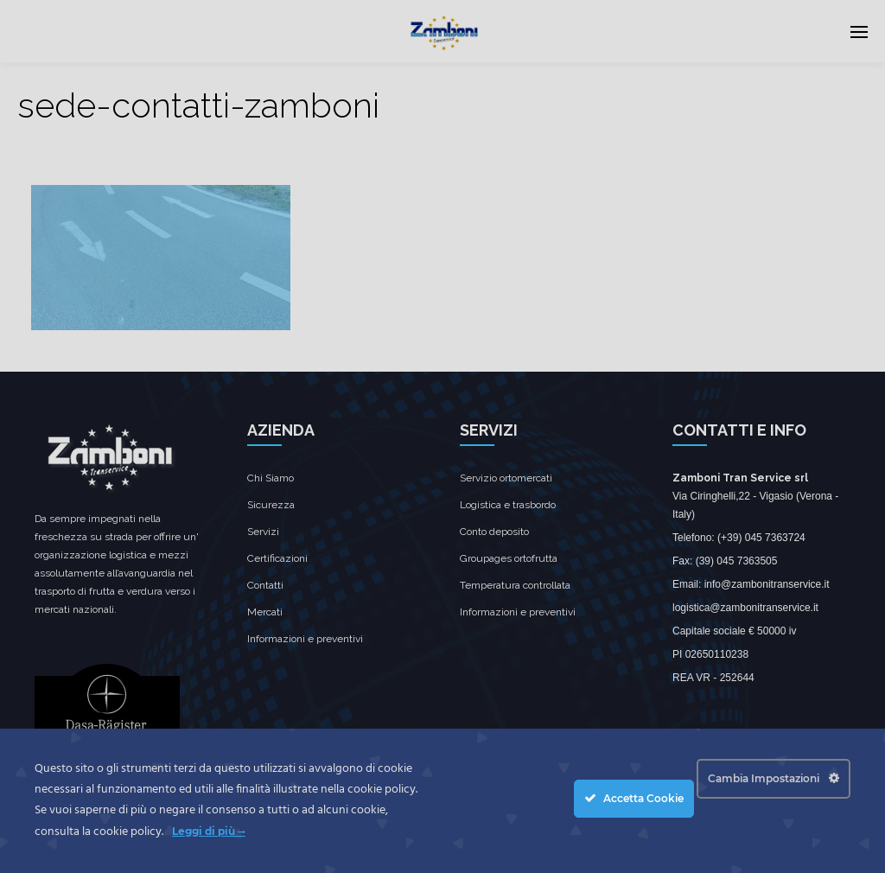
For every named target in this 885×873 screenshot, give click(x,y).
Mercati (265, 612)
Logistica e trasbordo (508, 505)
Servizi (263, 532)
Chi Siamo (270, 478)
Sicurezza (271, 505)
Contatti (265, 585)
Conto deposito (494, 532)
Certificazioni (277, 558)
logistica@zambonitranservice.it (745, 608)
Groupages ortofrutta (508, 558)
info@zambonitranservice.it (767, 584)
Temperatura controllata (515, 585)
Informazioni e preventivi (305, 639)
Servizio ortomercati (506, 478)
